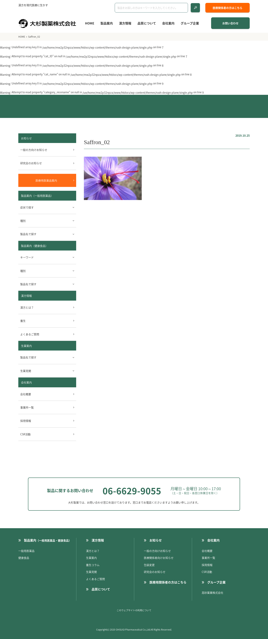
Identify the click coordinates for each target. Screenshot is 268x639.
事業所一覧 (27, 407)
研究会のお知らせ (31, 163)
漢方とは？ (27, 307)
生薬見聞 (91, 572)
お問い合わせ (230, 23)
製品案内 (106, 23)
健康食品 (23, 558)
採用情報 (25, 421)
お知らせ (155, 540)
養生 (23, 321)
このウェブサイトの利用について (134, 610)
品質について (146, 23)
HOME (89, 23)
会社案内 (168, 23)
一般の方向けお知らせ (33, 150)
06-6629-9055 (132, 490)
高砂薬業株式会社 (212, 592)
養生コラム (92, 565)
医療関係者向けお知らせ (159, 558)
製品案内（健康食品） (34, 246)
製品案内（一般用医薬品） (37, 196)
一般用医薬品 (26, 551)
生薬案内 (26, 346)
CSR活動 (25, 434)
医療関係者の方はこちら (227, 8)
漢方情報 (125, 23)
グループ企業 (190, 23)
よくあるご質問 (29, 334)
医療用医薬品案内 (46, 180)
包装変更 (149, 565)
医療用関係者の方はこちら (167, 582)
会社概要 (25, 394)
